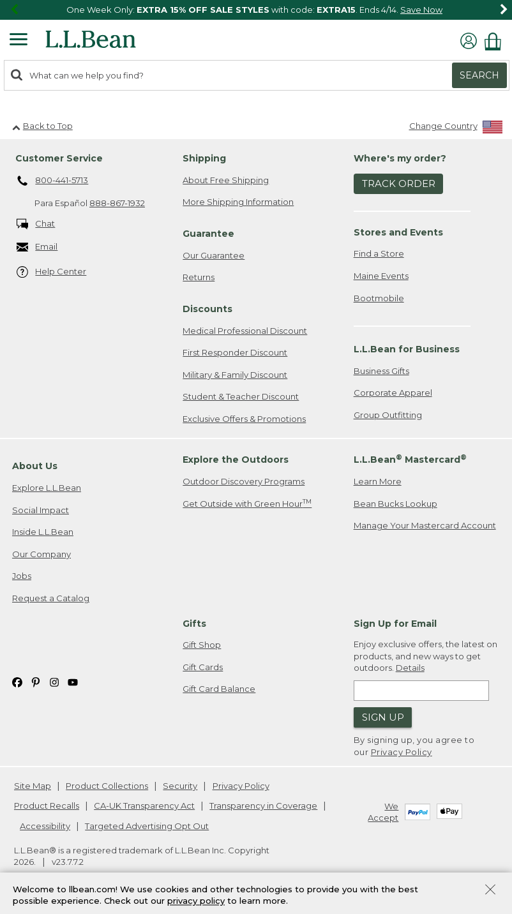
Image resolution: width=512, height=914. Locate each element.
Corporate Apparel (393, 392)
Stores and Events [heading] (398, 232)
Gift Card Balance (219, 689)
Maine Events (381, 276)
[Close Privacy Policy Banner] (490, 890)
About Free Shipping (226, 180)
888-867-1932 (117, 203)
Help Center (52, 272)
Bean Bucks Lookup (395, 503)
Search (479, 75)
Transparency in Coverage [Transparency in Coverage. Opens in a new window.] (263, 805)
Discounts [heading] (207, 309)
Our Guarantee (214, 255)
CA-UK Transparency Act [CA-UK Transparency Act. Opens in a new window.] (144, 805)
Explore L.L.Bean (46, 488)
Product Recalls (46, 805)
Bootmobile (379, 298)
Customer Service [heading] (59, 158)
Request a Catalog (50, 598)
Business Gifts (381, 371)
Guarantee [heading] (208, 233)
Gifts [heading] (194, 623)
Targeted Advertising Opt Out (147, 826)
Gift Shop (202, 645)
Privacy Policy (401, 752)
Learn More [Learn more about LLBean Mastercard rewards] (378, 481)
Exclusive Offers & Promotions (244, 419)
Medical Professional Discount (245, 331)
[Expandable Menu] (18, 41)
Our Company (41, 554)
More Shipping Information (238, 202)
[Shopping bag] (496, 41)
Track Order (398, 183)
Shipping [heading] (204, 158)
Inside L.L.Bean (42, 532)
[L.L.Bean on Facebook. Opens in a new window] (17, 681)
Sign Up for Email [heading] (395, 623)
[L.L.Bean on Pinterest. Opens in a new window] (36, 681)
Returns (199, 277)
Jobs (21, 576)
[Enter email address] (421, 690)
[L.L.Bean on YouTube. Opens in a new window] (73, 681)
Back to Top (42, 126)
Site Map (32, 786)
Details (410, 668)
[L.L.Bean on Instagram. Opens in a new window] (54, 681)
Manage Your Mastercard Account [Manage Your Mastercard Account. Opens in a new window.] (425, 525)
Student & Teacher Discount (241, 396)
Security (180, 786)
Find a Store (379, 253)
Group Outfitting (388, 415)
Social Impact (40, 510)
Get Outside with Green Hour (247, 503)
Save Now (421, 9)
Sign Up (383, 717)
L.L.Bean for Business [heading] (407, 349)
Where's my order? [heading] (400, 158)
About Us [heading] (34, 466)
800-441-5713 (53, 181)
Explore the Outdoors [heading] (236, 459)
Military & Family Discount (235, 375)
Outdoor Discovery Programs (244, 481)
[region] (256, 10)
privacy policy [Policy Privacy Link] (196, 901)
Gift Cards (203, 667)
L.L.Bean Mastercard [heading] (410, 459)
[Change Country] (456, 128)
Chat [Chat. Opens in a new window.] (36, 224)
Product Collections (107, 786)
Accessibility (45, 826)
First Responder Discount (235, 352)
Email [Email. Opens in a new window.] (37, 247)
